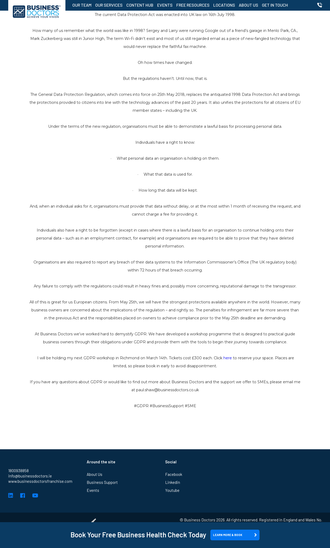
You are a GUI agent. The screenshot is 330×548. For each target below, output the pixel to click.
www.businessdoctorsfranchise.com (40, 481)
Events (165, 4)
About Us (248, 4)
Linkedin (172, 482)
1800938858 (18, 470)
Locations (224, 4)
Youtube (172, 490)
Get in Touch (275, 4)
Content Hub (139, 4)
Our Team (81, 4)
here (227, 358)
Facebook (173, 474)
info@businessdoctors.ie (30, 475)
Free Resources (193, 4)
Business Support (102, 482)
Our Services (109, 4)
